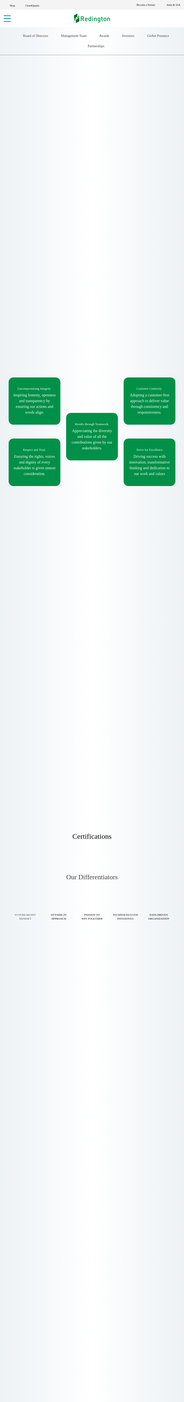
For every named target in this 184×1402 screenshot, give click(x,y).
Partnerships (113, 120)
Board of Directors (40, 108)
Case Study (80, 1272)
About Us (77, 1221)
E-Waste (77, 1250)
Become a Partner (143, 5)
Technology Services (88, 1341)
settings (36, 1393)
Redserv (136, 1256)
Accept (95, 1391)
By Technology (22, 1343)
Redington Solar (144, 1236)
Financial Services (85, 1377)
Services (76, 1236)
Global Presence (74, 121)
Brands (75, 1243)
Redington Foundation (150, 1263)
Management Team (87, 108)
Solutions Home (22, 1336)
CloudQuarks (34, 5)
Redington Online (145, 1221)
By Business (18, 1358)
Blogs (74, 1264)
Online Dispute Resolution (153, 1270)
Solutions (77, 1229)
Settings (149, 1391)
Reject (122, 1391)
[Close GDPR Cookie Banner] (169, 1391)
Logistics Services (85, 1348)
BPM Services (81, 1355)
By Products (19, 1365)
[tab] (25, 1036)
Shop (13, 5)
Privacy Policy (81, 1257)
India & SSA (173, 5)
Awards (124, 108)
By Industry (18, 1350)
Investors (151, 108)
